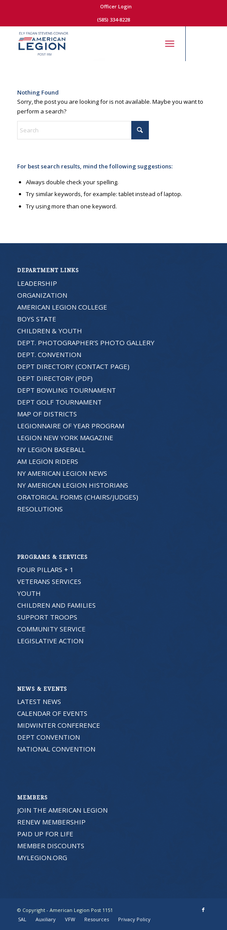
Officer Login (116, 6)
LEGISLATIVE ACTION (50, 640)
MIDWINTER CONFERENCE (58, 725)
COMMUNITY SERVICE (51, 628)
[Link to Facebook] (203, 44)
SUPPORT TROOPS (47, 617)
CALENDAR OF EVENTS (52, 713)
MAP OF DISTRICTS (47, 413)
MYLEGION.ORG (42, 857)
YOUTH (29, 593)
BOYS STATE (36, 318)
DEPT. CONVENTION (49, 354)
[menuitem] (116, 6)
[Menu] (169, 43)
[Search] (150, 43)
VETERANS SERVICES (49, 581)
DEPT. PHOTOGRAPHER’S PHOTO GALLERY (86, 342)
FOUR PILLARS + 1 (45, 569)
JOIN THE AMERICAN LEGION (62, 810)
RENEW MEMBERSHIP (51, 821)
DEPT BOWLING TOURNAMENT (66, 390)
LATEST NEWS (39, 701)
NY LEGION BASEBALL (51, 449)
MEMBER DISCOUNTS (50, 845)
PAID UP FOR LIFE (45, 833)
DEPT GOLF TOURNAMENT (59, 402)
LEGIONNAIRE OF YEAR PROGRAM (70, 425)
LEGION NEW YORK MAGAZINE (65, 437)
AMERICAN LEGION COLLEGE (62, 307)
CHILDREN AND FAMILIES (56, 605)
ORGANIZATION (42, 295)
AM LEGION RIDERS (47, 461)
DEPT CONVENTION (48, 737)
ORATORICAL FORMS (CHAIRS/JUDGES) (77, 496)
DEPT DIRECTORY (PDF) (55, 378)
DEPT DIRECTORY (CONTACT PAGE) (73, 366)
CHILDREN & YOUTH (49, 330)
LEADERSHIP (37, 283)
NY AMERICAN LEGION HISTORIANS (72, 485)
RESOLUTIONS (40, 508)
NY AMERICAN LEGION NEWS (62, 473)
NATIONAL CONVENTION (56, 748)
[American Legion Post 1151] (94, 43)
